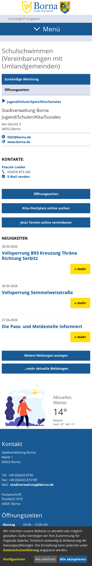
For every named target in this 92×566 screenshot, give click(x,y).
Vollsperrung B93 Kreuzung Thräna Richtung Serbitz (39, 255)
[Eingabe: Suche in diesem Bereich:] (49, 19)
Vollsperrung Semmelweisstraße (37, 292)
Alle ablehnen (45, 559)
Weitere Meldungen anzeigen (46, 355)
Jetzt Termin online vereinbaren (46, 222)
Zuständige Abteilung (22, 79)
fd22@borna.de (19, 137)
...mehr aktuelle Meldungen (46, 368)
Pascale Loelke (13, 167)
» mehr (80, 269)
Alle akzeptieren (73, 559)
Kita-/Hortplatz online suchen (46, 208)
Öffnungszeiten (17, 90)
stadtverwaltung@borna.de (32, 484)
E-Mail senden (18, 176)
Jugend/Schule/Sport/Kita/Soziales (31, 102)
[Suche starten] (3, 19)
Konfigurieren (14, 559)
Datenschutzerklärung (21, 550)
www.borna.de (18, 142)
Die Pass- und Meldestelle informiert (42, 326)
